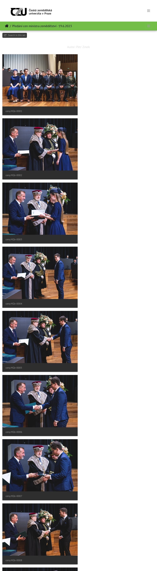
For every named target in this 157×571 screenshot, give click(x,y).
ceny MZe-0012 (92, 425)
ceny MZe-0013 (14, 488)
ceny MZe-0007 (14, 299)
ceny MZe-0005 (14, 236)
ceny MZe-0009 (14, 362)
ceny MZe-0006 (92, 236)
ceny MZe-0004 (92, 173)
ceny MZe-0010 (92, 362)
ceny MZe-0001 (14, 110)
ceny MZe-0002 (92, 110)
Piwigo (85, 564)
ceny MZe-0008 (92, 299)
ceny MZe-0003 (14, 173)
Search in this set (14, 35)
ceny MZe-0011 (14, 425)
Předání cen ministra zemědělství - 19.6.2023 (42, 26)
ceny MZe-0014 (92, 488)
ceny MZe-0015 (14, 552)
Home (7, 26)
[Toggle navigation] (148, 10)
